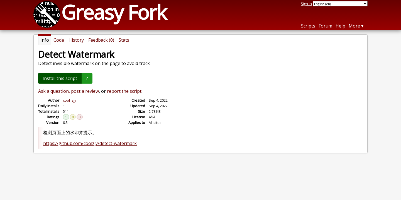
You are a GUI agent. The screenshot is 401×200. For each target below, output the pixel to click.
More (354, 26)
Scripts (308, 26)
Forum (325, 26)
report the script (124, 91)
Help (340, 26)
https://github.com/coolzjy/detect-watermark (90, 143)
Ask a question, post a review (68, 91)
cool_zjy (69, 100)
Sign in (306, 3)
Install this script (60, 78)
